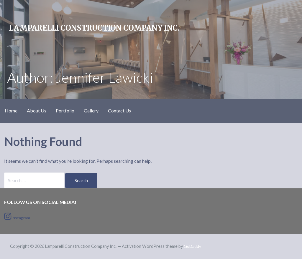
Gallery (91, 110)
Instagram (17, 216)
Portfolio (65, 110)
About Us (36, 110)
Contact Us (119, 110)
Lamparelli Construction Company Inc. (94, 28)
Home (11, 110)
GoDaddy (192, 246)
